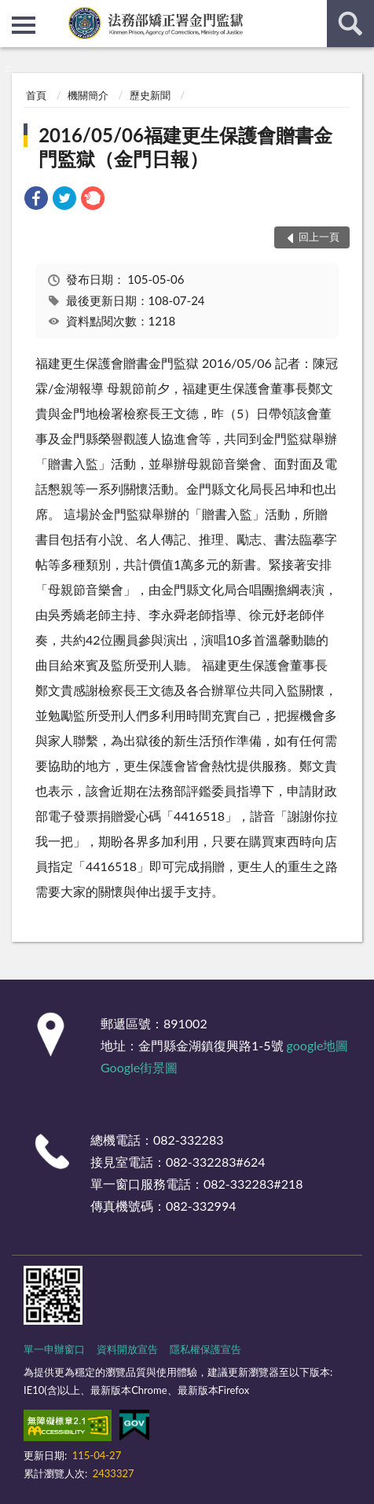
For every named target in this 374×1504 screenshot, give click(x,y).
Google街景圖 (139, 1067)
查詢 (350, 23)
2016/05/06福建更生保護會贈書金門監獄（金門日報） (185, 146)
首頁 (36, 95)
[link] (36, 200)
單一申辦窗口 (54, 1349)
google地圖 (318, 1045)
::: (12, 12)
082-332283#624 (216, 1161)
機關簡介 (88, 95)
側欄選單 (23, 25)
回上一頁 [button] (319, 236)
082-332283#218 (253, 1183)
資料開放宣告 (127, 1349)
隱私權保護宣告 (205, 1349)
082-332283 (188, 1139)
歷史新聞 (150, 95)
